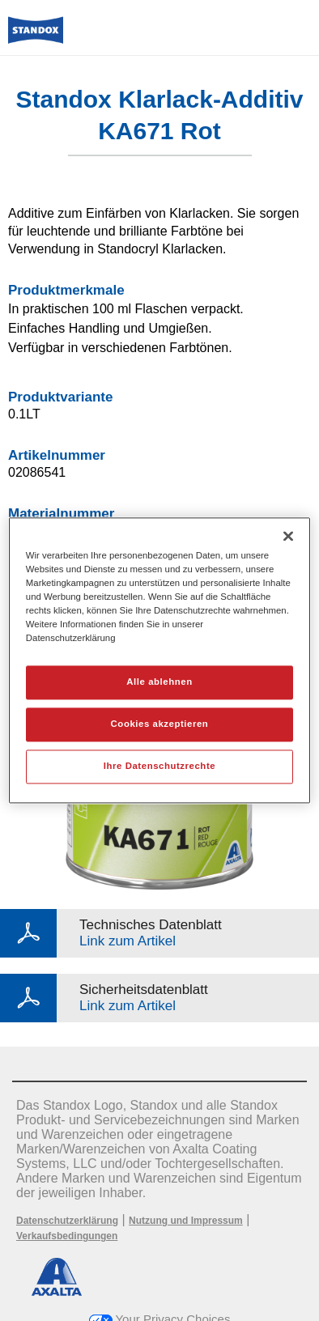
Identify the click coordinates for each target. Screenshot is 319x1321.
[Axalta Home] (35, 37)
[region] (159, 660)
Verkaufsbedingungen (66, 1236)
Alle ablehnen (159, 682)
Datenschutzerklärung (67, 1220)
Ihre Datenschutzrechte (159, 766)
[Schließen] (288, 536)
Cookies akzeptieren (160, 724)
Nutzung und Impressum (186, 1220)
